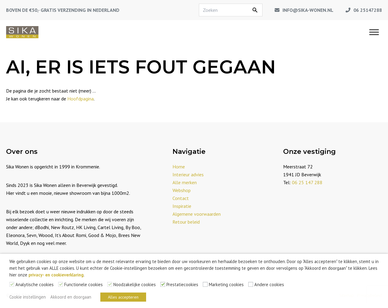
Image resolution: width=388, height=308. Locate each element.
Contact (180, 198)
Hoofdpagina (80, 99)
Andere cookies (269, 284)
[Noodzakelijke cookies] (109, 284)
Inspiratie (181, 206)
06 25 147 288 (307, 182)
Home (178, 167)
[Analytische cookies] (11, 284)
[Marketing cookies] (205, 284)
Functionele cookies (83, 284)
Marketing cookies (226, 284)
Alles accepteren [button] (123, 297)
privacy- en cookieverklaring (56, 275)
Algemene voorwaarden (196, 214)
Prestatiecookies (182, 284)
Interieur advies (188, 174)
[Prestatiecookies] (162, 284)
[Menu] (374, 32)
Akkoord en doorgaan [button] (70, 297)
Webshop (181, 190)
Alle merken (184, 182)
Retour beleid (186, 222)
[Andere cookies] (250, 284)
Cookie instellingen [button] (27, 297)
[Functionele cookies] (60, 284)
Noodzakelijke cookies (134, 284)
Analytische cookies (34, 284)
